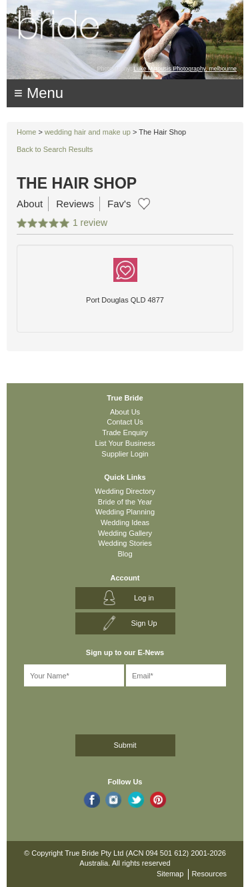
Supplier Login (124, 454)
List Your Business (125, 443)
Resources (209, 874)
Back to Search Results (55, 149)
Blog (124, 554)
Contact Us (125, 422)
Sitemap (170, 874)
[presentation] (84, 708)
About (30, 203)
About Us (125, 412)
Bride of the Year (125, 502)
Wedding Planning (125, 512)
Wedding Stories (125, 543)
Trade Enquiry (125, 433)
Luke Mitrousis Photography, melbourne (185, 68)
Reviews (75, 203)
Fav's (119, 203)
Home (26, 132)
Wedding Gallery (125, 533)
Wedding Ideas (125, 522)
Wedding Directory (125, 491)
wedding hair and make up (88, 132)
